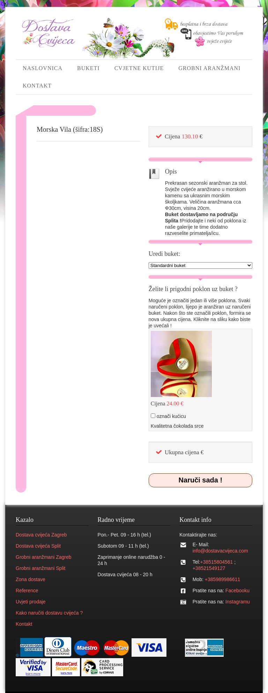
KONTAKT (37, 86)
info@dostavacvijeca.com (220, 551)
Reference (27, 590)
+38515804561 (216, 562)
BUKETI (88, 68)
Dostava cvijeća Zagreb (41, 535)
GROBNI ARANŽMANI (209, 68)
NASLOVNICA (42, 68)
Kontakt (24, 624)
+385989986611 (222, 579)
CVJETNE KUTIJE (139, 68)
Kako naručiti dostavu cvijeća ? (49, 613)
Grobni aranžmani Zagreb (44, 557)
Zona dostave (30, 579)
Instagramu (237, 601)
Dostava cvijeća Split (38, 546)
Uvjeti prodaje (31, 601)
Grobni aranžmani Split (40, 568)
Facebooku (237, 590)
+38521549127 (209, 568)
